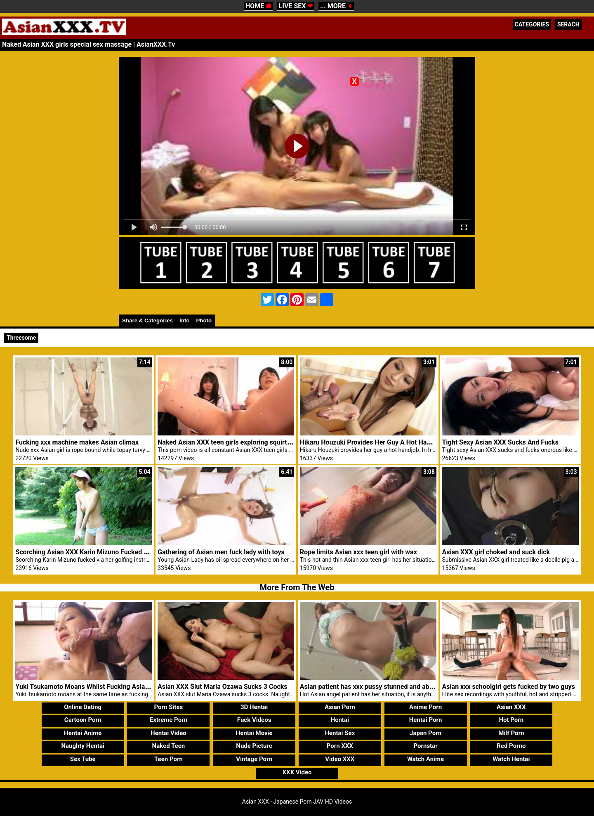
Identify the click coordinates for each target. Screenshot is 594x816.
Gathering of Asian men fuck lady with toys (221, 552)
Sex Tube (83, 759)
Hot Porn (511, 720)
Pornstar (425, 746)
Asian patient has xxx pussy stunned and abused (372, 687)
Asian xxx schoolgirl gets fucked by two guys (508, 687)
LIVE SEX (296, 6)
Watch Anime (425, 759)
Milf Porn (511, 733)
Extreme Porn (168, 720)
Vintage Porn (254, 759)
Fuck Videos (254, 720)
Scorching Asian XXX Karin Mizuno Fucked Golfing (90, 552)
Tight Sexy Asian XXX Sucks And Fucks (500, 442)
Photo (204, 320)
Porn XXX (340, 746)
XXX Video (296, 772)
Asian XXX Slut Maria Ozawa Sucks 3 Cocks (222, 687)
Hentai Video (168, 733)
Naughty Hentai (82, 746)
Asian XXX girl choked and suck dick (496, 552)
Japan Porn (425, 733)
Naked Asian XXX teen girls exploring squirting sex (233, 442)
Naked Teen (168, 746)
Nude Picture (254, 746)
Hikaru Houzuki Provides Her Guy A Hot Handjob (371, 442)
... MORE (336, 6)
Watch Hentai (511, 759)
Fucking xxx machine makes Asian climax (76, 442)
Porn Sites (168, 707)
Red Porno (511, 746)
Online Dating (82, 707)
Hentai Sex (340, 733)
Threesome (21, 337)
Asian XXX (511, 707)
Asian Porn (340, 707)
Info (184, 320)
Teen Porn (168, 759)
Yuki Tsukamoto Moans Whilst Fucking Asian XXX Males (98, 687)
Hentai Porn (425, 720)
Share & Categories (147, 320)
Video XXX (339, 759)
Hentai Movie (254, 733)
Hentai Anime (82, 733)
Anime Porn (425, 707)
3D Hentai (254, 707)
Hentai (340, 720)
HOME (258, 6)
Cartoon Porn (82, 720)
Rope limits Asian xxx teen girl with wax (358, 552)
